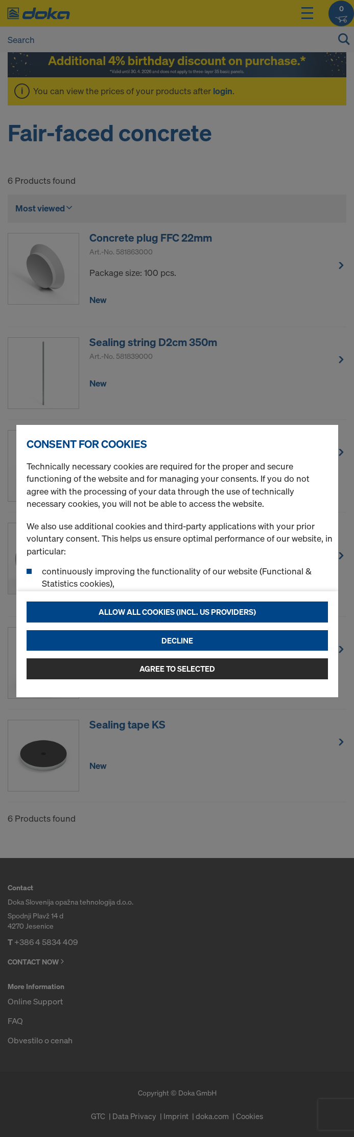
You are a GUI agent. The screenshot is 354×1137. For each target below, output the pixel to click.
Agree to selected (177, 668)
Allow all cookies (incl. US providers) (177, 612)
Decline (177, 640)
